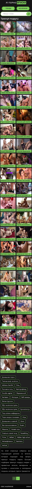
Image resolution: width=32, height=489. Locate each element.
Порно (16, 2)
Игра (24, 417)
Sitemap (28, 486)
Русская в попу (7, 389)
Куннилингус (25, 409)
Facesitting (24, 433)
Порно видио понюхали (10, 417)
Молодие (15, 397)
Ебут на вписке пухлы (9, 405)
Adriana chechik (7, 385)
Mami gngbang (21, 389)
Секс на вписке (7, 486)
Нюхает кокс (15, 429)
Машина (5, 429)
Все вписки (23, 8)
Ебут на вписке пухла (9, 409)
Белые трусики (7, 401)
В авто (22, 425)
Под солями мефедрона (11, 413)
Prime (4, 437)
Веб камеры (25, 397)
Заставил (5, 397)
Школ (22, 421)
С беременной (20, 393)
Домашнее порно (8, 377)
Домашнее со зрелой (9, 421)
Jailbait (11, 437)
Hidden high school (23, 437)
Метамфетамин (7, 441)
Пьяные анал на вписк (10, 381)
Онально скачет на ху (9, 433)
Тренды (8, 8)
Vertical (4, 445)
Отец (18, 385)
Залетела (19, 441)
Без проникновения (9, 425)
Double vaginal (7, 393)
